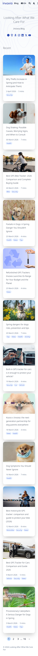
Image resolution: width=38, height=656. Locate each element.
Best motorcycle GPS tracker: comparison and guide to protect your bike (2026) (18, 516)
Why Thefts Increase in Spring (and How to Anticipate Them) (16, 83)
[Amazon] (15, 35)
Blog (16, 3)
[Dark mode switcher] (34, 3)
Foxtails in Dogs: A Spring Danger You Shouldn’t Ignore (17, 228)
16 (24, 638)
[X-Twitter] (26, 35)
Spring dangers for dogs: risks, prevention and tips (17, 326)
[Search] (30, 3)
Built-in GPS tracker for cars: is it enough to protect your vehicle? (19, 373)
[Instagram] (19, 35)
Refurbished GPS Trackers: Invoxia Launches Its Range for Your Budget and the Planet (18, 278)
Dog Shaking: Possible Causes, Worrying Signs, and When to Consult (17, 131)
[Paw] (12, 35)
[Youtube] (29, 35)
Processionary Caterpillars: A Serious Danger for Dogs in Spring (18, 614)
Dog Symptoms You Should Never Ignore (18, 468)
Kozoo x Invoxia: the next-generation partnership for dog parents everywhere (18, 421)
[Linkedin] (22, 35)
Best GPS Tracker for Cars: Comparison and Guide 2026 (18, 566)
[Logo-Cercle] (8, 35)
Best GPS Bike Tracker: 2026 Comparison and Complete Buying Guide (19, 179)
